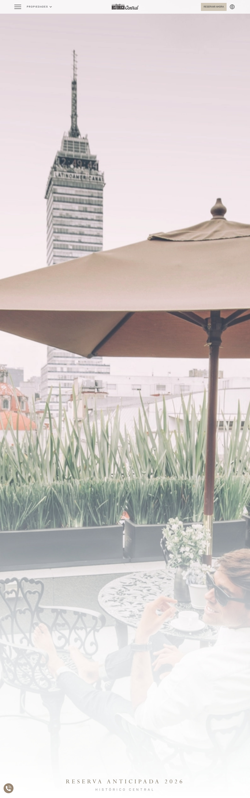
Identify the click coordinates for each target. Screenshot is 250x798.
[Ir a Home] (125, 7)
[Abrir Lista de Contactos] (9, 788)
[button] (39, 7)
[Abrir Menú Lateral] (17, 7)
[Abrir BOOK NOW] (214, 7)
